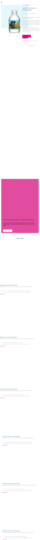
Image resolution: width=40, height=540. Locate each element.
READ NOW (8, 230)
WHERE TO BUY (26, 37)
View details (4, 445)
